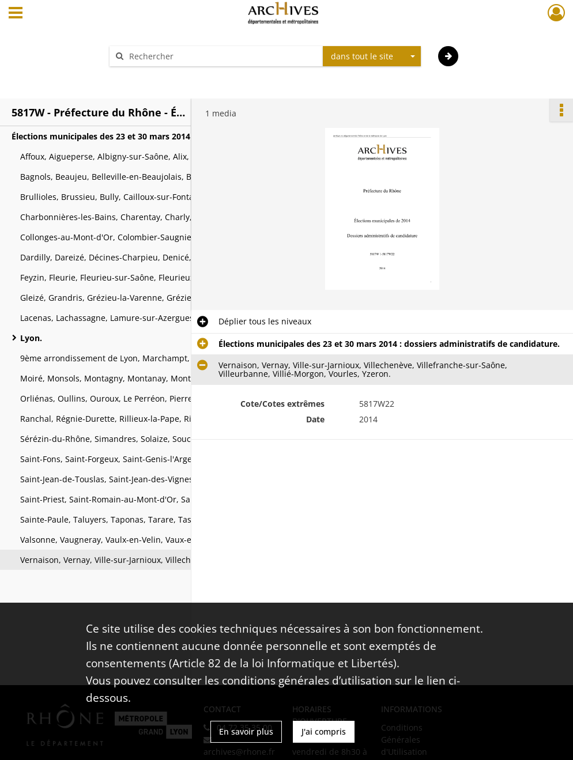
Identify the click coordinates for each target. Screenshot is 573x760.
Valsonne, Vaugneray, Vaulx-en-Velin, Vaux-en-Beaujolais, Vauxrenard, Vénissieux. (135, 539)
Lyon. (31, 337)
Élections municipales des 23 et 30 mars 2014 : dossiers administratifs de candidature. (127, 136)
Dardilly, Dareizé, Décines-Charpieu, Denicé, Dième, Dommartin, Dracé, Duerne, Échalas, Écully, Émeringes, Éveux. (135, 257)
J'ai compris (323, 731)
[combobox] (372, 56)
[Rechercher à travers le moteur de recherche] (222, 56)
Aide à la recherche (154, 76)
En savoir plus (246, 731)
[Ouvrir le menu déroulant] (15, 14)
